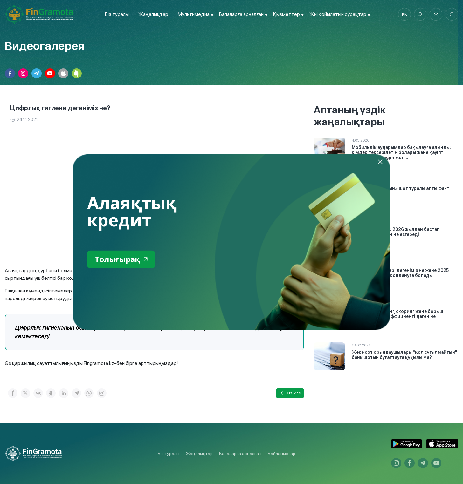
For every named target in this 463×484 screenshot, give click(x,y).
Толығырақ (122, 259)
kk (404, 14)
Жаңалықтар (153, 14)
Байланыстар (281, 453)
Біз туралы (117, 14)
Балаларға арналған (240, 453)
